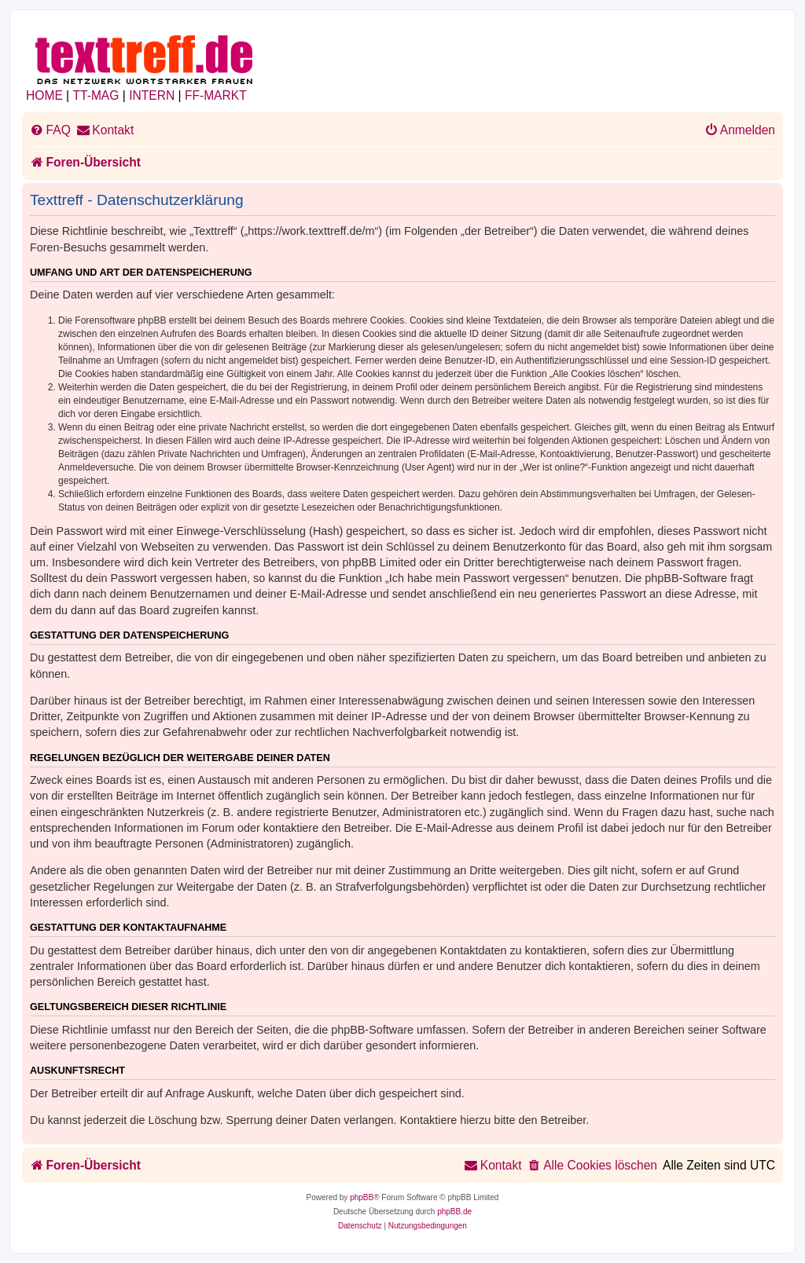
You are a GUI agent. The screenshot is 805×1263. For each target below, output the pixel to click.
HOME (44, 95)
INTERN (152, 95)
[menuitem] (50, 130)
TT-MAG (96, 95)
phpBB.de (454, 1211)
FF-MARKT (216, 95)
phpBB (361, 1197)
